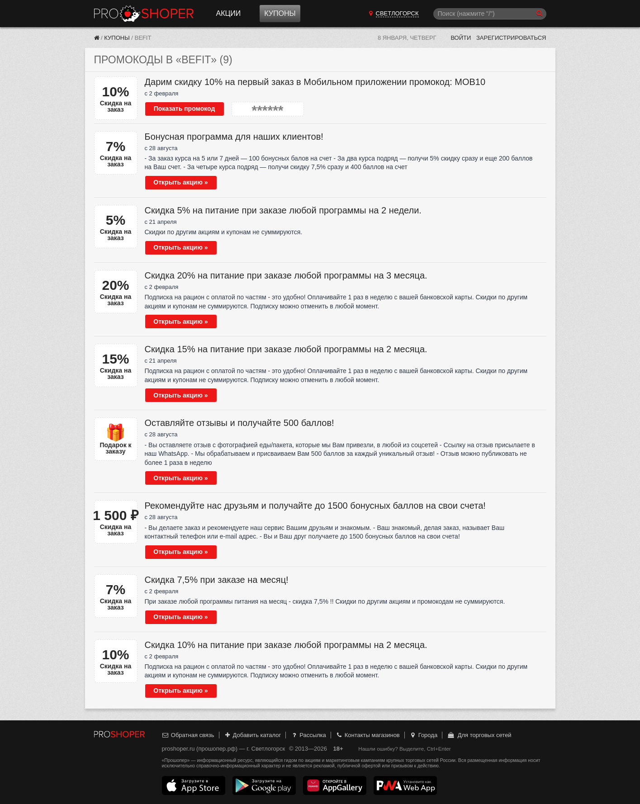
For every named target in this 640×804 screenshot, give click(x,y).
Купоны (279, 13)
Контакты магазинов (367, 735)
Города (423, 735)
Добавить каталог (252, 735)
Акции (228, 13)
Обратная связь (188, 735)
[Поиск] (489, 13)
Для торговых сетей (479, 735)
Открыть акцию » (180, 182)
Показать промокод (184, 108)
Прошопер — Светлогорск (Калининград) (144, 13)
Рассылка (308, 735)
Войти (460, 37)
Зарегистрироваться (511, 37)
